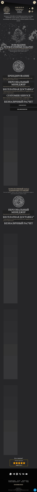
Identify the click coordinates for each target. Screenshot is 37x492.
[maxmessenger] (17, 474)
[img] (32, 11)
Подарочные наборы (11, 480)
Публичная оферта (25, 480)
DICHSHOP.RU (7, 13)
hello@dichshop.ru (19, 9)
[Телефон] (20, 474)
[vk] (23, 474)
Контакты (22, 481)
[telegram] (13, 474)
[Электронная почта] (26, 474)
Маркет (18, 465)
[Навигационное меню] (2, 2)
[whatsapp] (10, 474)
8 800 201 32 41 (19, 7)
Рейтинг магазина (19, 460)
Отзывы (27, 481)
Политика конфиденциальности (13, 481)
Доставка (18, 480)
